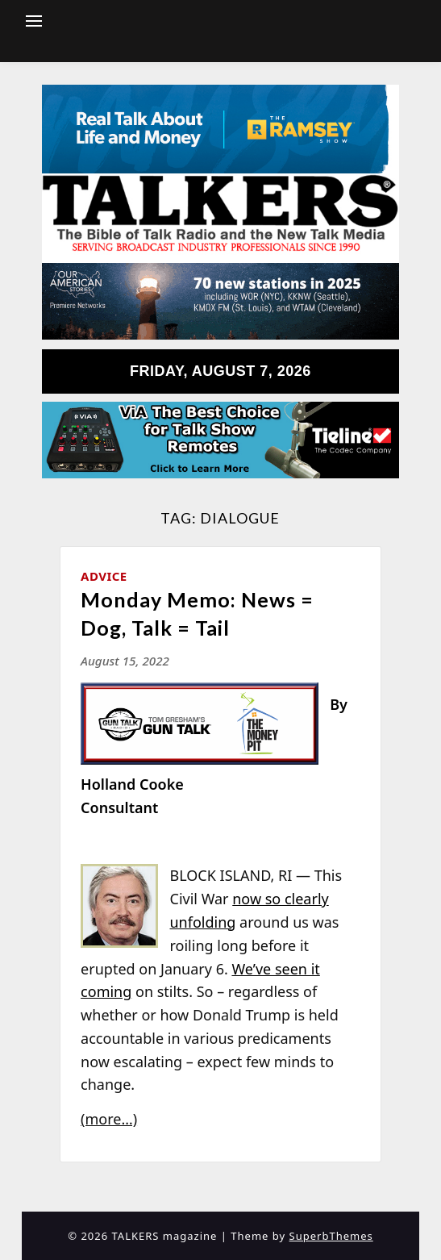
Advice (104, 576)
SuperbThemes (331, 1236)
